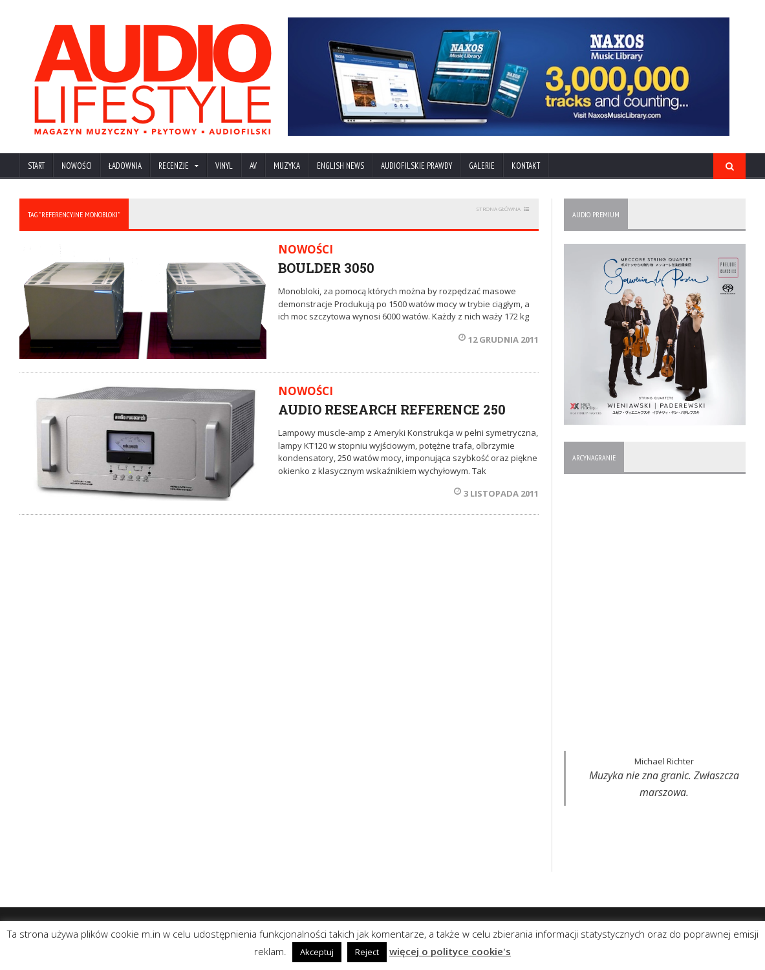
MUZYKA (287, 165)
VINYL (224, 165)
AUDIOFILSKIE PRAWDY (416, 165)
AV (253, 165)
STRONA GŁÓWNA (498, 208)
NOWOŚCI (76, 165)
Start (36, 165)
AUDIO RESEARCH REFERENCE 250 (392, 409)
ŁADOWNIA (125, 165)
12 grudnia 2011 (498, 339)
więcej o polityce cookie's (450, 951)
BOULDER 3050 (326, 267)
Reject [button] (367, 952)
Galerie (482, 165)
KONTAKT (526, 165)
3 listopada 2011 (496, 493)
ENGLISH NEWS (340, 165)
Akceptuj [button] (317, 952)
